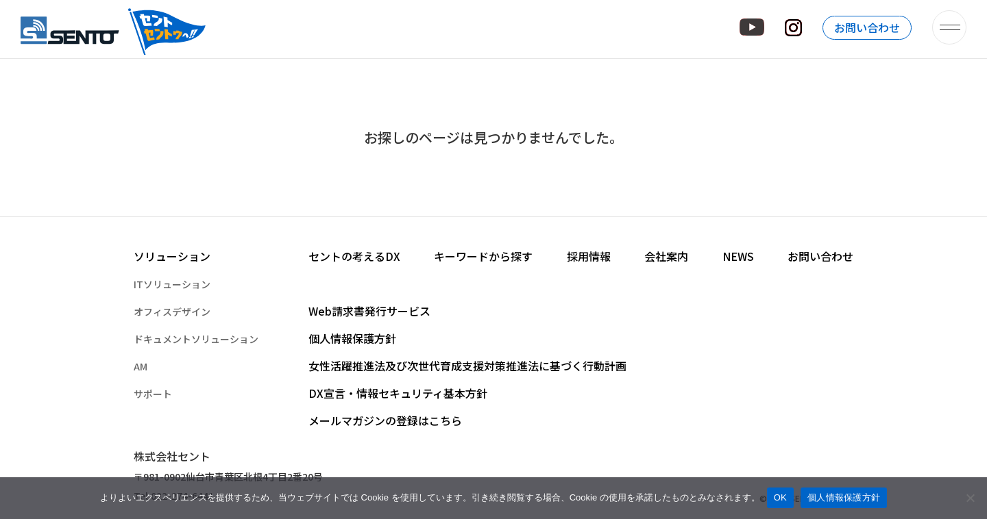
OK (780, 497)
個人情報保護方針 (843, 497)
